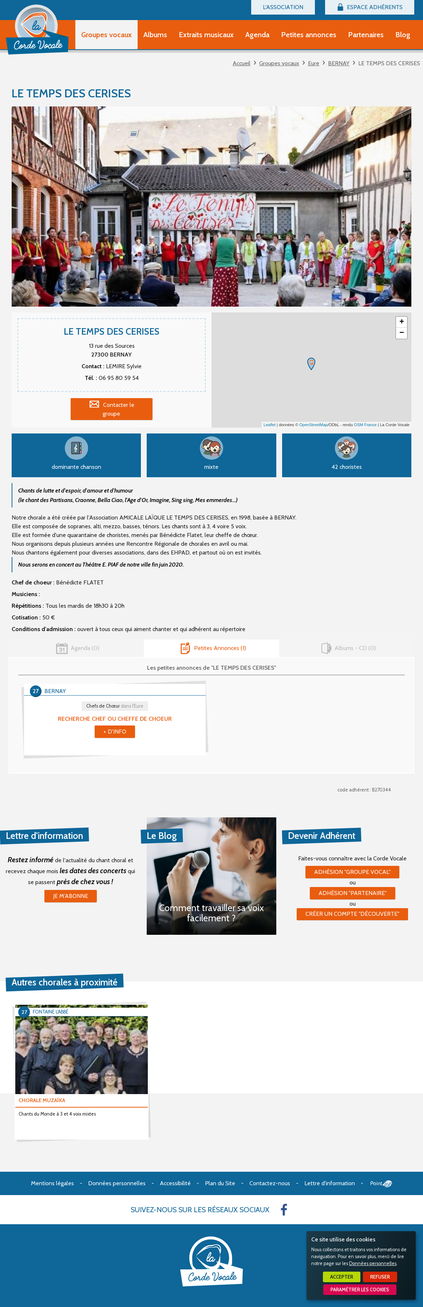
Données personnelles (372, 1263)
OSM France (365, 425)
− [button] (401, 333)
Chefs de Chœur (114, 706)
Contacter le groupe (118, 409)
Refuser (380, 1277)
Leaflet (270, 425)
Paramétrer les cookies (360, 1289)
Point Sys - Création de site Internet (381, 1183)
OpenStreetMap (313, 425)
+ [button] (401, 322)
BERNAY (338, 63)
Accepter (341, 1277)
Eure (313, 63)
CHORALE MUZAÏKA (42, 1100)
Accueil (241, 63)
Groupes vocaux (279, 63)
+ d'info (114, 731)
